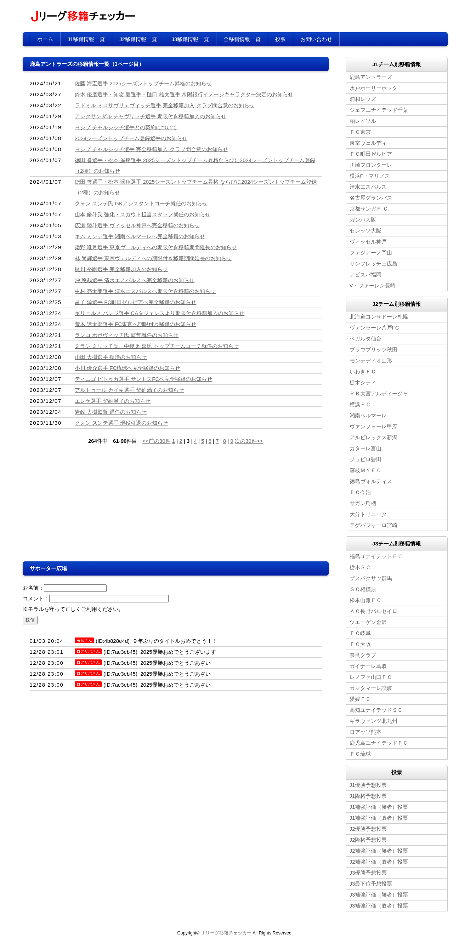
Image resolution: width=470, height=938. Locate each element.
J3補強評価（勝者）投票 (379, 895)
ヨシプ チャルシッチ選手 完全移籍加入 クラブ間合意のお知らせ (151, 149)
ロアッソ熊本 (365, 732)
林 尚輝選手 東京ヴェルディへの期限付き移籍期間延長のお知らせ (153, 258)
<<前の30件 (156, 441)
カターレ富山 (365, 448)
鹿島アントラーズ (371, 77)
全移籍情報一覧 (242, 39)
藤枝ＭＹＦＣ (365, 470)
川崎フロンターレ (371, 165)
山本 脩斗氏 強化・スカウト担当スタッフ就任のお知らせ (142, 214)
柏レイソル (363, 121)
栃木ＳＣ (360, 567)
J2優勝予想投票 (368, 829)
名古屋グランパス (371, 198)
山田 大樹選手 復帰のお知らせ (111, 357)
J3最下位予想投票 (371, 884)
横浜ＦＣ (360, 404)
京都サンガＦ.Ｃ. (370, 209)
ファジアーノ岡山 (371, 253)
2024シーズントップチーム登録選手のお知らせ (131, 138)
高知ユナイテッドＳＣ (376, 710)
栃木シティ (363, 382)
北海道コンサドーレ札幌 (379, 317)
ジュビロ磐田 (365, 459)
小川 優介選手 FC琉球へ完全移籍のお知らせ (127, 368)
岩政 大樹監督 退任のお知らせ (111, 412)
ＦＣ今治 (360, 492)
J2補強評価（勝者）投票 (379, 851)
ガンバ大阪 (363, 220)
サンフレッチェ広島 (373, 264)
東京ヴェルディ (368, 143)
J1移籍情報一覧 (86, 39)
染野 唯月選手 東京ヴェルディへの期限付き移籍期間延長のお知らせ (156, 247)
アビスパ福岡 (365, 274)
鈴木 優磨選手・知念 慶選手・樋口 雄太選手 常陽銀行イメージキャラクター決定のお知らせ (184, 94)
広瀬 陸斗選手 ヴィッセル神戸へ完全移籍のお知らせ (137, 225)
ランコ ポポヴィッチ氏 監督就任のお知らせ (127, 335)
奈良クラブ (363, 655)
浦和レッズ (363, 99)
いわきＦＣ (363, 371)
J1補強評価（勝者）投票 (379, 807)
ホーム (45, 39)
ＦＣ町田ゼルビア (371, 154)
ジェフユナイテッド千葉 (379, 110)
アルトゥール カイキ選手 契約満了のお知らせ (129, 390)
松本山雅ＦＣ (365, 600)
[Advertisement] (99, 504)
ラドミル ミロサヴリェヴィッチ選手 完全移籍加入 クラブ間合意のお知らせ (165, 105)
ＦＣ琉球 (360, 754)
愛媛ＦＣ (360, 699)
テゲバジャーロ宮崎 (373, 525)
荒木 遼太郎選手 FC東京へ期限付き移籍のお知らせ (135, 324)
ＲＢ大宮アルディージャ (379, 393)
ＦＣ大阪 (360, 644)
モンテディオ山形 (371, 361)
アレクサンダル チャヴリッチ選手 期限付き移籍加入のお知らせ (150, 116)
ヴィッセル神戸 (368, 242)
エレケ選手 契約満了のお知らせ (113, 401)
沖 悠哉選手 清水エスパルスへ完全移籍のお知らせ (134, 280)
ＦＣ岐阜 (360, 633)
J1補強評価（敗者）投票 (379, 818)
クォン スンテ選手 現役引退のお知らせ (121, 423)
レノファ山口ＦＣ (371, 677)
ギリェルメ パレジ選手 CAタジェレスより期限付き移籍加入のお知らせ (159, 313)
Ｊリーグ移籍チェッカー (226, 933)
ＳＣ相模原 (363, 589)
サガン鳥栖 (363, 503)
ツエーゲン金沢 (368, 622)
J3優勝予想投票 (368, 873)
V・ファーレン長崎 (373, 285)
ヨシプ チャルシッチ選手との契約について (126, 127)
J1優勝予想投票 (368, 785)
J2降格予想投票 (368, 840)
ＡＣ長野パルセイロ (373, 611)
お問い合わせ (316, 39)
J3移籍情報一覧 (190, 39)
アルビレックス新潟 (373, 437)
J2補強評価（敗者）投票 (379, 862)
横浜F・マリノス (370, 176)
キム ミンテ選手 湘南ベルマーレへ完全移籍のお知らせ (140, 236)
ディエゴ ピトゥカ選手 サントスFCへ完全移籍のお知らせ (143, 379)
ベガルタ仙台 (365, 339)
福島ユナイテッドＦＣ (376, 556)
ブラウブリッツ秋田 (373, 350)
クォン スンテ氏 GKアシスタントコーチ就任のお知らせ (141, 203)
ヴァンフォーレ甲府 (373, 426)
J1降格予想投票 (368, 796)
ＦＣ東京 (360, 132)
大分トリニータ (368, 514)
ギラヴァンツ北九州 (373, 721)
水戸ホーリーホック (373, 88)
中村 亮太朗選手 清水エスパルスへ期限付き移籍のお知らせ (145, 291)
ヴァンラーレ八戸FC (374, 328)
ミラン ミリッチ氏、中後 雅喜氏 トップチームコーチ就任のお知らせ (157, 346)
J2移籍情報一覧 (138, 39)
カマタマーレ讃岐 (371, 688)
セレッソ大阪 (365, 231)
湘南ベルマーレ (368, 415)
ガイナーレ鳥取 (368, 666)
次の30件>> (249, 441)
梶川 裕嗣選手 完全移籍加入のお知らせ (121, 269)
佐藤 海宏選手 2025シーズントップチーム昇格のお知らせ (143, 83)
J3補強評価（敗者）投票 (379, 906)
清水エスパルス (368, 187)
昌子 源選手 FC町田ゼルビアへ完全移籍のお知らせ (135, 302)
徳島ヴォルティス (371, 481)
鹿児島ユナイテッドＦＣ (379, 743)
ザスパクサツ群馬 (371, 578)
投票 (280, 39)
